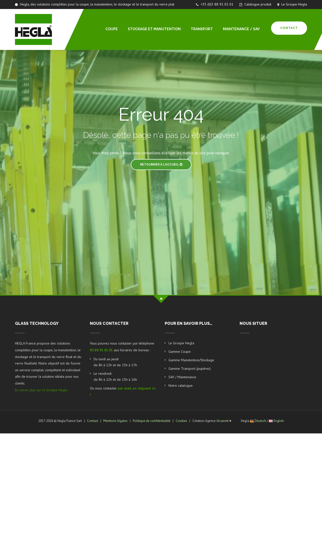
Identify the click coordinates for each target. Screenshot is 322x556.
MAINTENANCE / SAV (241, 29)
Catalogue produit (255, 4)
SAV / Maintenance (182, 377)
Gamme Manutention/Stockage (191, 360)
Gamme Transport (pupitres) (189, 368)
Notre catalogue (180, 385)
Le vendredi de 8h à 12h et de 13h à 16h (115, 376)
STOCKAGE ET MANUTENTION (154, 29)
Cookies (181, 421)
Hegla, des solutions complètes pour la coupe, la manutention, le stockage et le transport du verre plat (94, 4)
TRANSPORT (202, 29)
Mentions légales (115, 421)
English (279, 421)
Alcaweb (222, 421)
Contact (289, 28)
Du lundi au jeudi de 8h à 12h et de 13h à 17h (115, 362)
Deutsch (260, 421)
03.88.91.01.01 (101, 350)
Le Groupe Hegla (292, 4)
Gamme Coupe (179, 351)
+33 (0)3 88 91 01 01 (214, 4)
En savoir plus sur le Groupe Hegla (41, 390)
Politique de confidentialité (151, 421)
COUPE (111, 29)
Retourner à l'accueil (161, 164)
